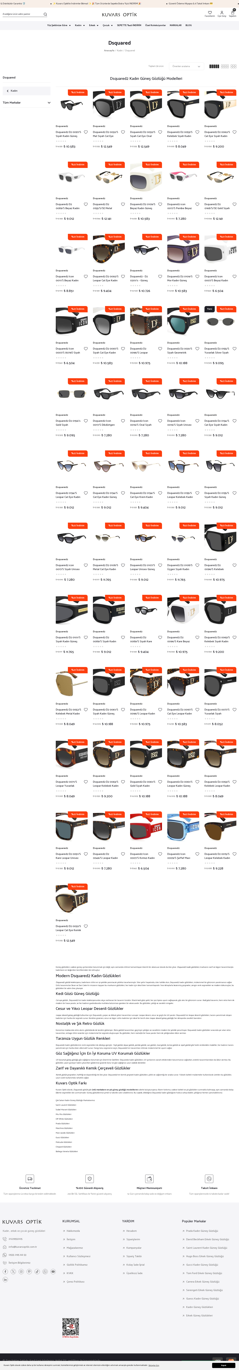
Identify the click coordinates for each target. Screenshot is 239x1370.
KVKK (70, 1273)
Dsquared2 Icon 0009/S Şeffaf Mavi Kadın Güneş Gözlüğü (179, 856)
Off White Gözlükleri (64, 1119)
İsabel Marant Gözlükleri (66, 1109)
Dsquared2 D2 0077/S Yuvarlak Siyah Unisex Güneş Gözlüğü (217, 712)
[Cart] (232, 14)
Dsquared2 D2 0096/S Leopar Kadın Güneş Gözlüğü (142, 712)
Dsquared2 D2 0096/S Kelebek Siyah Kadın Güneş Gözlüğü (215, 567)
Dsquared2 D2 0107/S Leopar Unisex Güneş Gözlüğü (142, 567)
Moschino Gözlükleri (64, 1128)
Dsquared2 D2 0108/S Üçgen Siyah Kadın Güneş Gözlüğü (180, 567)
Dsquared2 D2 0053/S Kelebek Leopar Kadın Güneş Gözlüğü (217, 784)
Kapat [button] (223, 1365)
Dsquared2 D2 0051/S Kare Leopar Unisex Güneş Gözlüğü (68, 856)
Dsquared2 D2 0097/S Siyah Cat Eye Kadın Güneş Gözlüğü (105, 351)
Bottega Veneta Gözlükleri (67, 1151)
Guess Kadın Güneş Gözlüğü (202, 1299)
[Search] (25, 14)
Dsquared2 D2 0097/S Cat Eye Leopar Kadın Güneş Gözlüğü (180, 712)
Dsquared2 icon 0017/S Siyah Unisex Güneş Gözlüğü (68, 567)
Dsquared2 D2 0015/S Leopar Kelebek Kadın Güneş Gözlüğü (217, 856)
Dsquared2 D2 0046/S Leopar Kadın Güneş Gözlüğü (105, 856)
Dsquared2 (62, 126)
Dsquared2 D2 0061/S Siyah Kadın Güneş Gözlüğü (105, 712)
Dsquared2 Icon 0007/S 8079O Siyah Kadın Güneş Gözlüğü (68, 351)
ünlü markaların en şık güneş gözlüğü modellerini (115, 1089)
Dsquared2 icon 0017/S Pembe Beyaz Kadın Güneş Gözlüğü (179, 206)
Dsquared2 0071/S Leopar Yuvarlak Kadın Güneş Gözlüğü (68, 784)
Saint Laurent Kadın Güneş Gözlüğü (206, 1248)
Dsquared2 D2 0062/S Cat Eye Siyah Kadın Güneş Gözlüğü (217, 134)
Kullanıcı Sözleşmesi (78, 1256)
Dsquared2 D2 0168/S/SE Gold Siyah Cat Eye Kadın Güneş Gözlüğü (217, 206)
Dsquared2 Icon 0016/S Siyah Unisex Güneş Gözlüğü (179, 423)
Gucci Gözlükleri (62, 1137)
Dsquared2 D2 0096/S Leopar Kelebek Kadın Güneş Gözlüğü (142, 351)
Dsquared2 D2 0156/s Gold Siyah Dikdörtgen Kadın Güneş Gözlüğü (68, 423)
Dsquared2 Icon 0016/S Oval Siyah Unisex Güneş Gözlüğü (141, 423)
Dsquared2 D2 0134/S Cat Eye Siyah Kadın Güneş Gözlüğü (216, 423)
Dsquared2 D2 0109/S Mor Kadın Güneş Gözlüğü (180, 279)
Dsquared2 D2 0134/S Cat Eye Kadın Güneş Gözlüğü (105, 495)
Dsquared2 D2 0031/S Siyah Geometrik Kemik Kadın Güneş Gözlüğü (179, 351)
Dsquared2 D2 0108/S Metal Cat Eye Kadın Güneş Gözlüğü (105, 567)
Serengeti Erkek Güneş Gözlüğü (204, 1290)
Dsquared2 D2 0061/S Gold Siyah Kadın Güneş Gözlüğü (142, 784)
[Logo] (119, 14)
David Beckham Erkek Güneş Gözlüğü (207, 1240)
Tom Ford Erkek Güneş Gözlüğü (204, 1273)
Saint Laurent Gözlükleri (66, 1105)
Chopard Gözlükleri (64, 1146)
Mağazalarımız (75, 1248)
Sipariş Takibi (134, 1256)
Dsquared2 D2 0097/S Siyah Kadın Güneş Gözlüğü (68, 134)
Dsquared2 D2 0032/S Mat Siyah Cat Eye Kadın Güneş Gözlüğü (105, 134)
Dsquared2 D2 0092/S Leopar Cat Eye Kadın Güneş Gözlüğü (106, 279)
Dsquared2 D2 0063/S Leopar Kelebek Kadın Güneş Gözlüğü (106, 784)
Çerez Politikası (75, 1282)
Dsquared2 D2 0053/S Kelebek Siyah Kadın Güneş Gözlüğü (180, 134)
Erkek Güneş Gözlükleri (199, 1316)
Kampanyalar (133, 1248)
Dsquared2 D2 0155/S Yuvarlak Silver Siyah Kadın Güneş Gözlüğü (216, 351)
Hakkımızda (73, 1231)
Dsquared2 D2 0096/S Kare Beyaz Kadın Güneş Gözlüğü (179, 640)
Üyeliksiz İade (134, 1273)
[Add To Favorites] (86, 132)
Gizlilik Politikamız (77, 1265)
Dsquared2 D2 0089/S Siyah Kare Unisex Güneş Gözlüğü (141, 640)
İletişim (71, 1240)
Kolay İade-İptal (135, 1265)
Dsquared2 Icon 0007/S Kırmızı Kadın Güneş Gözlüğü (142, 856)
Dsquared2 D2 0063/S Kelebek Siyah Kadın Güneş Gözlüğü (217, 640)
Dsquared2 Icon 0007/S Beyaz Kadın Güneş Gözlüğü (216, 279)
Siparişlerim (133, 1240)
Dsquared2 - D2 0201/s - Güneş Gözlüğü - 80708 (139, 279)
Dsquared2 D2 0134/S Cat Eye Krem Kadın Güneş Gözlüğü (142, 495)
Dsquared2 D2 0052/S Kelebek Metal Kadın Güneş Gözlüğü (68, 712)
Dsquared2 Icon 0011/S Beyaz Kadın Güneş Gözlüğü (67, 279)
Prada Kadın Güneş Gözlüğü (202, 1231)
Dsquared (130, 51)
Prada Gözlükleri (63, 1123)
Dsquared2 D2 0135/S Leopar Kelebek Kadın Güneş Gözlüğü (180, 495)
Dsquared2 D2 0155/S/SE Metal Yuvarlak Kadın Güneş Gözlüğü (105, 206)
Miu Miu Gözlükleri (63, 1114)
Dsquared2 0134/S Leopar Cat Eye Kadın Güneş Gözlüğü (68, 495)
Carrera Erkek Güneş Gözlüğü (202, 1282)
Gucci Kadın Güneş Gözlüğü (202, 1265)
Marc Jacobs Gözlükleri (65, 1133)
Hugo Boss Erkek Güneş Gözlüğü (205, 1256)
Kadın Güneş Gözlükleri (199, 1307)
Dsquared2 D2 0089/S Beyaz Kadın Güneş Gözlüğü (68, 206)
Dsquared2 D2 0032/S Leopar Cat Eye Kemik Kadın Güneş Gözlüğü (68, 928)
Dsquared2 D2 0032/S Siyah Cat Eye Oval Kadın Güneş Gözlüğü (142, 134)
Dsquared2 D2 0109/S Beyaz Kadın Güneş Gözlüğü (142, 206)
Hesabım (131, 1231)
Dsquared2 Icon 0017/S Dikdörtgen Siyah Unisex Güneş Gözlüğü (104, 423)
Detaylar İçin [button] (154, 1365)
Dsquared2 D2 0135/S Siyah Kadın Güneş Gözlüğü (216, 495)
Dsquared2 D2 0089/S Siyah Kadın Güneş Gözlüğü (104, 640)
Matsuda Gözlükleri (64, 1142)
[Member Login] (222, 14)
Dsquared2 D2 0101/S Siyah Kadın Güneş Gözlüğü (68, 640)
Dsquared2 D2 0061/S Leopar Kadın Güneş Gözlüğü (180, 784)
